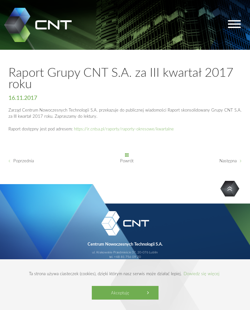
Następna (228, 161)
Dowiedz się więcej (201, 273)
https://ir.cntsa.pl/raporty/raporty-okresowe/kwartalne (124, 129)
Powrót (126, 161)
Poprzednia (23, 161)
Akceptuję (120, 293)
